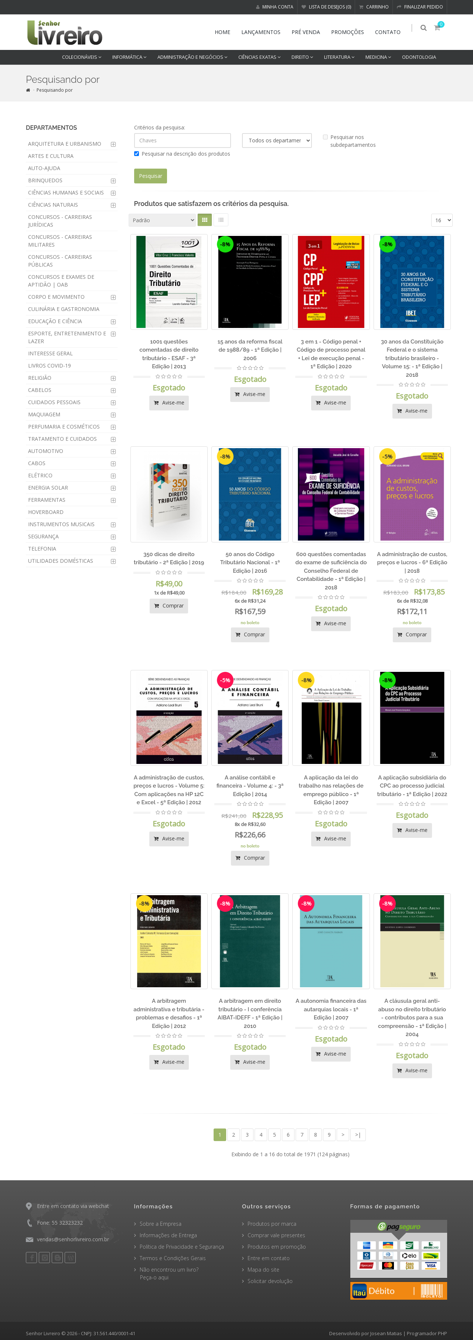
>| (358, 1134)
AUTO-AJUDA (44, 168)
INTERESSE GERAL (50, 353)
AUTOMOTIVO (45, 450)
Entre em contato (269, 1258)
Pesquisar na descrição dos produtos (182, 153)
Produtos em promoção (277, 1246)
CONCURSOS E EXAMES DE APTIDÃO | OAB (61, 280)
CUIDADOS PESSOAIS (54, 402)
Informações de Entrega (168, 1235)
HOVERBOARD (46, 511)
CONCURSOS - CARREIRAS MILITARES (60, 240)
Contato (391, 31)
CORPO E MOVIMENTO (56, 296)
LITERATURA (339, 57)
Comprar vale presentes (276, 1235)
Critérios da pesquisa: (159, 127)
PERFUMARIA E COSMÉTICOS (64, 426)
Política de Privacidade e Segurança (182, 1246)
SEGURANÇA (43, 536)
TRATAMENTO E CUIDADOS (62, 438)
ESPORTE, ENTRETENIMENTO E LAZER (67, 337)
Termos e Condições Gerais (173, 1258)
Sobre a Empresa (160, 1223)
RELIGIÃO (39, 377)
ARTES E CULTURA (51, 155)
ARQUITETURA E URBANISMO (64, 143)
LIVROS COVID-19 (49, 365)
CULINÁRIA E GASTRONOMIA (63, 308)
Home (225, 31)
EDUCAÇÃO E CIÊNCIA (55, 321)
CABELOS (39, 389)
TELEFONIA (42, 548)
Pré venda (309, 31)
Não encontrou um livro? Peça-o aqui (166, 1273)
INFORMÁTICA (129, 57)
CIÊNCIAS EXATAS (259, 57)
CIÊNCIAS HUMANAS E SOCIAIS (66, 192)
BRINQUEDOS (45, 180)
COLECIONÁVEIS (81, 57)
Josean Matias (386, 1333)
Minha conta (274, 7)
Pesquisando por (55, 90)
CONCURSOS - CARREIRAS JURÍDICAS (60, 220)
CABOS (36, 463)
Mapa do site (263, 1269)
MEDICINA (378, 57)
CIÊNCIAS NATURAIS (53, 204)
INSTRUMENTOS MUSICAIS (61, 524)
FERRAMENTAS (46, 499)
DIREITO (302, 57)
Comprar (169, 605)
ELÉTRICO (40, 475)
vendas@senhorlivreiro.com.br (73, 1239)
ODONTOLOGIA (419, 57)
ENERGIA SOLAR (48, 487)
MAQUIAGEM (44, 414)
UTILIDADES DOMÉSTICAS (60, 560)
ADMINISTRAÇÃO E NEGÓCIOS (192, 57)
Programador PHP (427, 1333)
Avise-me (169, 402)
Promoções (350, 31)
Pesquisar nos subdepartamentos (349, 140)
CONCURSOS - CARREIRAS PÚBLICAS (60, 260)
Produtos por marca (272, 1223)
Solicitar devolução (270, 1281)
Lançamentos (263, 31)
